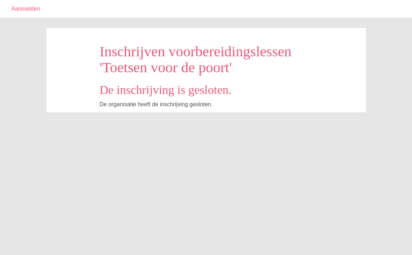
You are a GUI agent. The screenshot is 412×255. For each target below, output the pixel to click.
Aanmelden (25, 9)
